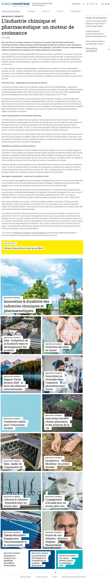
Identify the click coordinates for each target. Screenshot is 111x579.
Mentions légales (25, 577)
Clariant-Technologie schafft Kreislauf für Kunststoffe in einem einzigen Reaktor (96, 23)
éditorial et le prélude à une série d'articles (29, 233)
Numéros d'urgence (42, 577)
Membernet (76, 4)
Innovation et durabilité (11, 11)
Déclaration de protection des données (74, 577)
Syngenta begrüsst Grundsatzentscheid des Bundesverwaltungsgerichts (96, 33)
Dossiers (31, 11)
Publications (76, 11)
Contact (54, 577)
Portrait (60, 11)
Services (46, 11)
